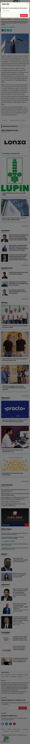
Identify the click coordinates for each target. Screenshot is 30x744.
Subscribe (24, 15)
